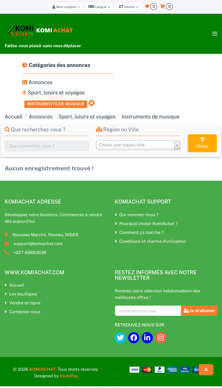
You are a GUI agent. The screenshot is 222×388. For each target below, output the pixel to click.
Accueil (14, 117)
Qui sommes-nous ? (137, 214)
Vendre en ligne (22, 302)
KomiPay (69, 375)
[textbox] (138, 145)
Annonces (37, 82)
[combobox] (138, 145)
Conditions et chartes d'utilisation (150, 241)
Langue (97, 6)
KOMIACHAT (42, 369)
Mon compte (64, 7)
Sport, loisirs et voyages (53, 93)
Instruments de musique (56, 103)
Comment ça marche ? (139, 232)
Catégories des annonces (56, 65)
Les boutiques (21, 294)
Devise (127, 6)
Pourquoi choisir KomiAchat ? (146, 223)
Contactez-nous (22, 311)
